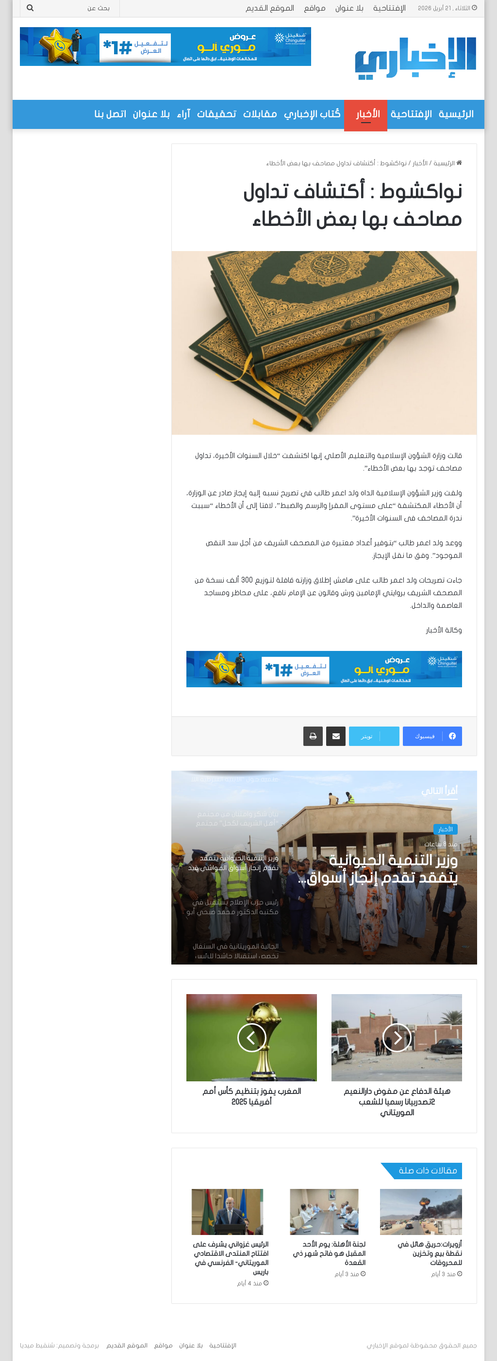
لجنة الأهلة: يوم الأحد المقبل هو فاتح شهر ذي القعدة (329, 1253)
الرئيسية (456, 114)
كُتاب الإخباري (312, 114)
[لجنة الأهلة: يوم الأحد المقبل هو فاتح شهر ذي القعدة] (324, 1212)
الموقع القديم (270, 8)
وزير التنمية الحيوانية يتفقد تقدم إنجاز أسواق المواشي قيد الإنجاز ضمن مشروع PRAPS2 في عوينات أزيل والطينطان (380, 870)
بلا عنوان (349, 8)
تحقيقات (216, 114)
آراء (183, 114)
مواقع (315, 8)
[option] (324, 868)
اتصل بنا (110, 114)
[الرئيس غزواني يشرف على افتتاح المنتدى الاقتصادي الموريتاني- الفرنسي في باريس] (227, 1212)
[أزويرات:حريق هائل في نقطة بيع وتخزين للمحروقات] (421, 1212)
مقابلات (260, 114)
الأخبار (368, 114)
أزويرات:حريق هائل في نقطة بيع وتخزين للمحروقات (430, 1253)
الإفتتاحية (389, 8)
